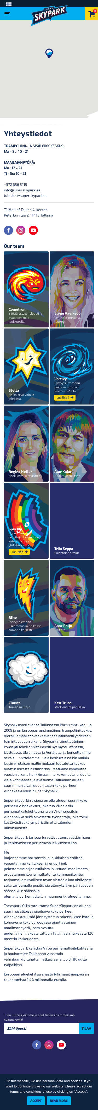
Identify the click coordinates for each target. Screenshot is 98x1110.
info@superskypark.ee (22, 190)
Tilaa (86, 1028)
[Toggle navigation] (8, 12)
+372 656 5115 (15, 184)
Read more (59, 1100)
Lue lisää (64, 398)
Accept (36, 1100)
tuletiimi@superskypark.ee (26, 195)
